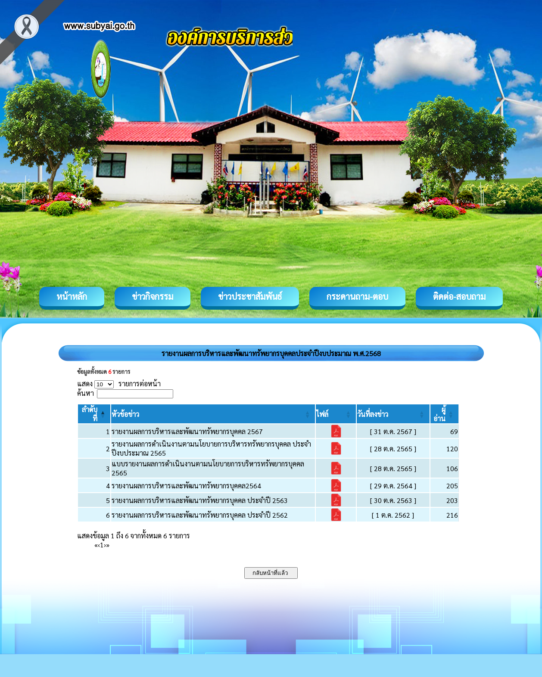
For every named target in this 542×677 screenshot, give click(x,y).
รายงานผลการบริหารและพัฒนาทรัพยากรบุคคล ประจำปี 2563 (200, 500)
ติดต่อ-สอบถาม (459, 296)
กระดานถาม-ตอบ (357, 296)
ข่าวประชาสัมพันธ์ (250, 296)
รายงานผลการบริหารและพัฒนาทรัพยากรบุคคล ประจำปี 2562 (200, 514)
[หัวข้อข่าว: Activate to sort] (213, 413)
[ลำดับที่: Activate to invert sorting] (94, 413)
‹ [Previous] (99, 544)
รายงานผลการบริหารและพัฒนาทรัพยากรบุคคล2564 (186, 485)
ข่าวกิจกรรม (152, 296)
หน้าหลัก (71, 296)
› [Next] (105, 544)
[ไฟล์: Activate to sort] (336, 413)
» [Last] (107, 544)
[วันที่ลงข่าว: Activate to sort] (393, 413)
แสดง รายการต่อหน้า (119, 383)
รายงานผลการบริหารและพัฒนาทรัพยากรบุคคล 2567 (187, 431)
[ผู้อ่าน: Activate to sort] (444, 413)
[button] (125, 414)
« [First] (96, 544)
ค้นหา (85, 393)
